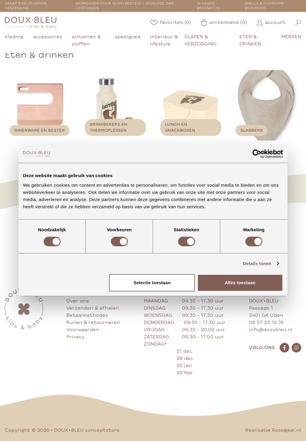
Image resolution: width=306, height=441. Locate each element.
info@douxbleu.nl (271, 330)
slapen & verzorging (200, 40)
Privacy (75, 337)
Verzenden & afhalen (92, 308)
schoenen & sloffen (86, 40)
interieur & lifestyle (164, 40)
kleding (14, 37)
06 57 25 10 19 (266, 323)
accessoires (47, 37)
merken (291, 37)
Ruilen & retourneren (93, 323)
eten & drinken (250, 40)
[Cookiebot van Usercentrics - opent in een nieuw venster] (257, 153)
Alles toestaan (240, 282)
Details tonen (257, 263)
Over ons (77, 301)
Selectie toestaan (152, 282)
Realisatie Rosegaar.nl (273, 430)
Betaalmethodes (87, 315)
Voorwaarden (82, 330)
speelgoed (127, 37)
